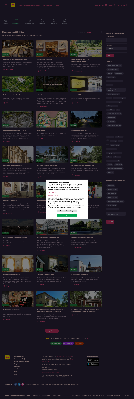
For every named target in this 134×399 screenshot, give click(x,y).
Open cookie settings (67, 211)
